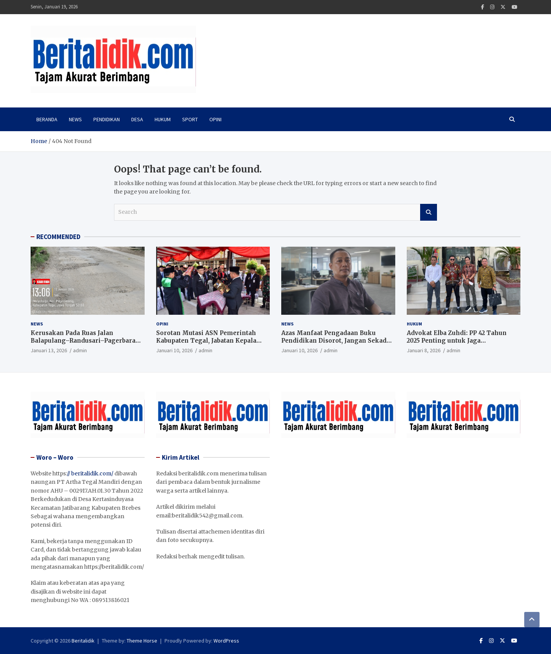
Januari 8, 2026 (423, 350)
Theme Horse (142, 640)
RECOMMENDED (58, 237)
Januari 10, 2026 (174, 350)
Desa (137, 119)
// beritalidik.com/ (90, 473)
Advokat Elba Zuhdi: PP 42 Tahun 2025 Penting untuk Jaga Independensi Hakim (457, 340)
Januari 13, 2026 (49, 350)
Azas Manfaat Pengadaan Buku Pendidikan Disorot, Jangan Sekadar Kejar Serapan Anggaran (337, 340)
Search (428, 212)
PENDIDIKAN (106, 119)
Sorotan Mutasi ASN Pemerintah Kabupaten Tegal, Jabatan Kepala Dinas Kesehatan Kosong (206, 340)
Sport (190, 119)
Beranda (46, 119)
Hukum (163, 119)
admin (80, 350)
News (75, 119)
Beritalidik (83, 640)
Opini (215, 119)
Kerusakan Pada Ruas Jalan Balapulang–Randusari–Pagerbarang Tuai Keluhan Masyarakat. (87, 340)
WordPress (226, 640)
